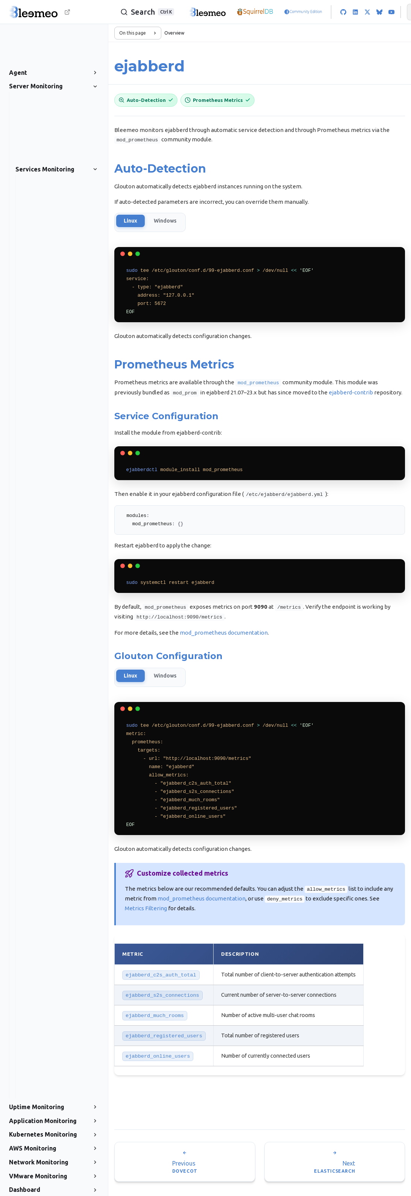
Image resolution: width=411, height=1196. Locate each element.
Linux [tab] (130, 221)
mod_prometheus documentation (224, 631)
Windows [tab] (165, 221)
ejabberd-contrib (351, 392)
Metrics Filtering (146, 906)
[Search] (142, 12)
